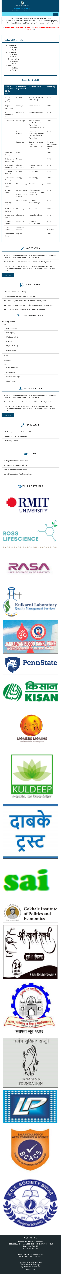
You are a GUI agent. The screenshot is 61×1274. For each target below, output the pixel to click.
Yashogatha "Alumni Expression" (16, 461)
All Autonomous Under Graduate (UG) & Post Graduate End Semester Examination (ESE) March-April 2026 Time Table (30, 256)
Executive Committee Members (15, 470)
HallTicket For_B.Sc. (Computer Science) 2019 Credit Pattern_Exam (29, 305)
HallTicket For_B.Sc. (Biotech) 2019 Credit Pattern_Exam (25, 301)
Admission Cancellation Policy (15, 292)
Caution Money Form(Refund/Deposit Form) (20, 296)
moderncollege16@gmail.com (33, 1254)
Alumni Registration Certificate (15, 465)
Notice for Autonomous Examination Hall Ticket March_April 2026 (28, 262)
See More (8, 275)
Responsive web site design (30, 1265)
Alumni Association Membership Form (18, 474)
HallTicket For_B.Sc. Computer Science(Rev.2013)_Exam (24, 309)
